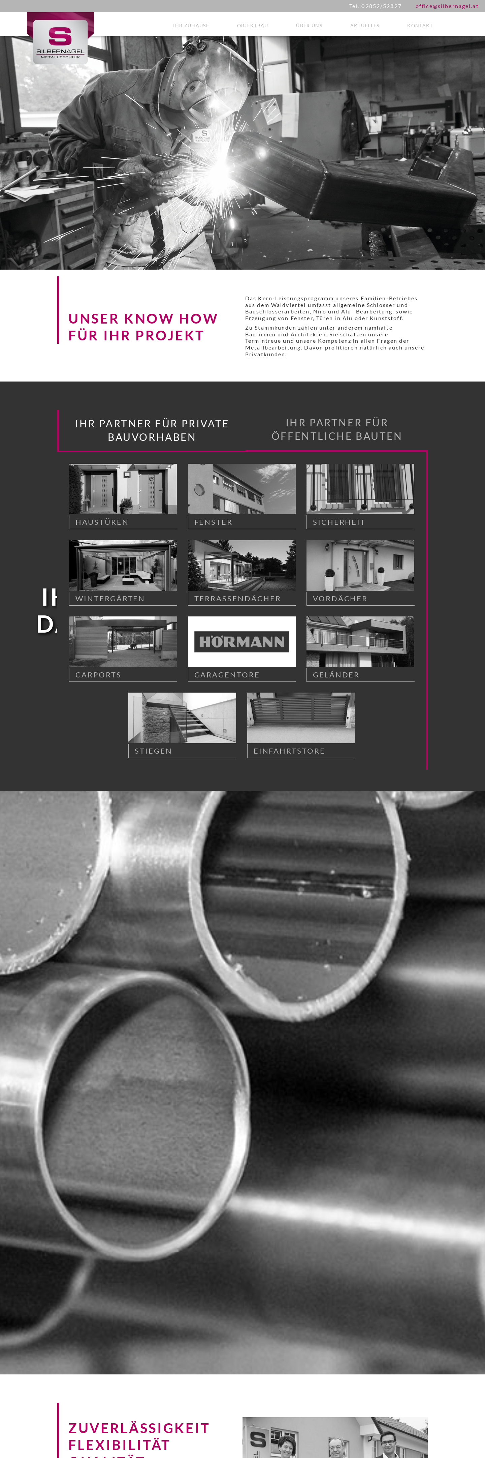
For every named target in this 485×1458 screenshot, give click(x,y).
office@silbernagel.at (447, 6)
